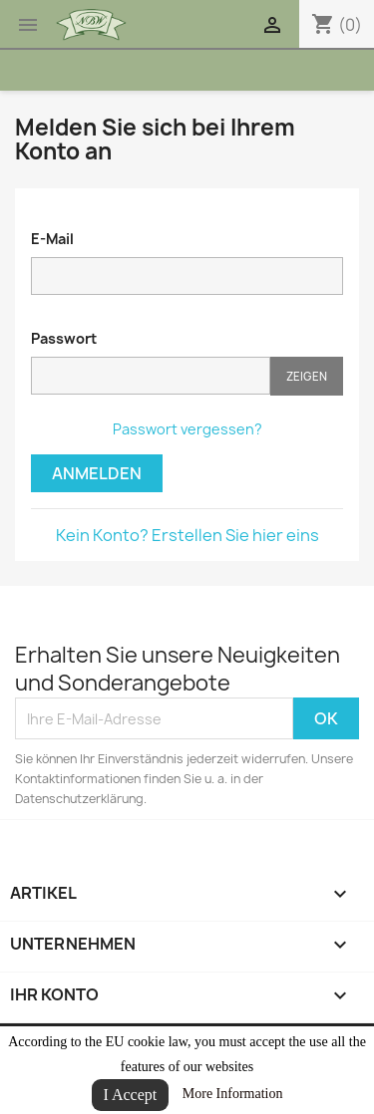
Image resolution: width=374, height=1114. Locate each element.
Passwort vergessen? (187, 428)
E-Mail (52, 238)
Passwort (64, 338)
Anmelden (97, 473)
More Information (233, 1093)
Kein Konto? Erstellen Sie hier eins (187, 535)
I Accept (131, 1094)
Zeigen (306, 376)
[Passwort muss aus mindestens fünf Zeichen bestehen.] (150, 376)
